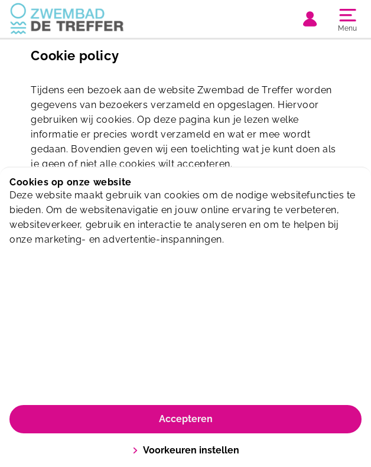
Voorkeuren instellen (185, 450)
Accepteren (186, 418)
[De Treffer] (97, 19)
